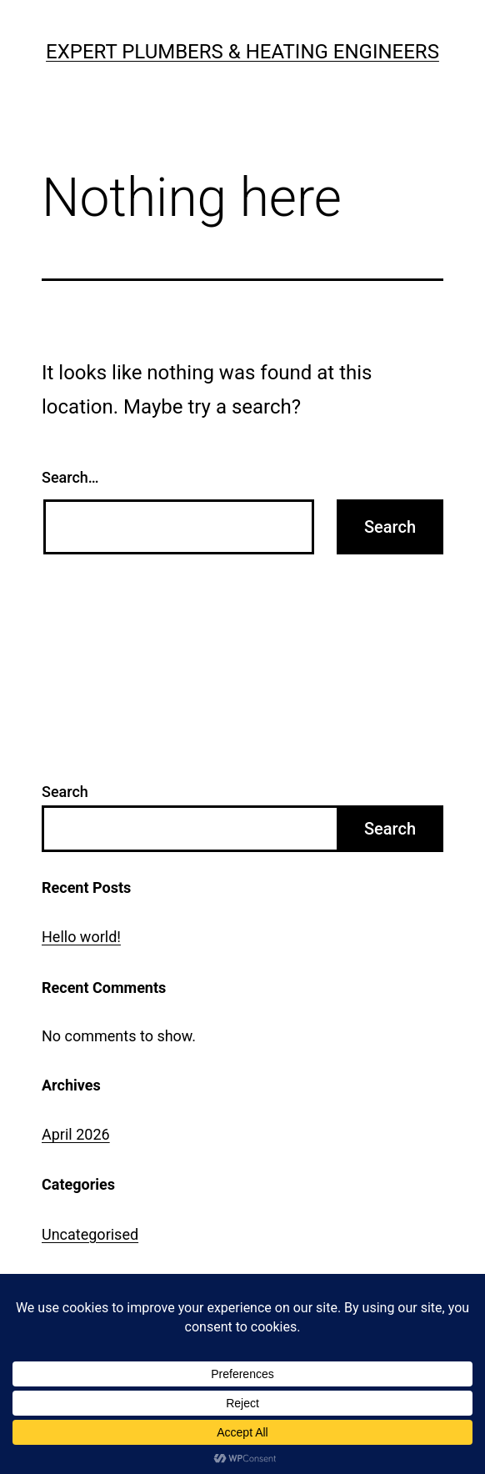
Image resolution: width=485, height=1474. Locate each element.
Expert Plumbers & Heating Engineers (242, 51)
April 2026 (76, 1134)
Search (65, 791)
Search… (70, 477)
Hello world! (81, 936)
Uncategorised (90, 1234)
